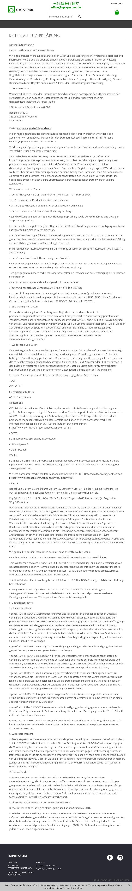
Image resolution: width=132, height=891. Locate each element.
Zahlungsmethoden (46, 865)
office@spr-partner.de (66, 7)
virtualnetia (98, 880)
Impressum (17, 856)
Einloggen (116, 3)
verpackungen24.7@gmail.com (34, 128)
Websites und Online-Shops (117, 880)
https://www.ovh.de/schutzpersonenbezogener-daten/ (40, 427)
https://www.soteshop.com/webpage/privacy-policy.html (41, 477)
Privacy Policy (77, 888)
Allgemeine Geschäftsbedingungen (20, 866)
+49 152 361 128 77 (66, 3)
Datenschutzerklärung (48, 869)
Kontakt (40, 862)
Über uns (12, 862)
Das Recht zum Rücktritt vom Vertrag (20, 873)
